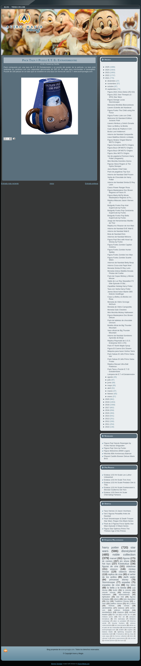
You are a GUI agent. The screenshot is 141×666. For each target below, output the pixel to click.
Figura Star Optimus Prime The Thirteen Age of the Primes (117, 530)
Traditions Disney (122, 601)
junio (109, 382)
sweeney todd (107, 634)
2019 (107, 402)
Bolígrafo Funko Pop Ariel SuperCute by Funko (117, 206)
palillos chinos (116, 603)
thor (107, 601)
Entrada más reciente (10, 183)
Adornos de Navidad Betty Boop (120, 263)
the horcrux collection (120, 636)
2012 (107, 421)
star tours (120, 640)
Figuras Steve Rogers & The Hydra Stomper (119, 165)
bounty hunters (118, 623)
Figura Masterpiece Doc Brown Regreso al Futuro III (120, 191)
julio (109, 380)
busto (115, 590)
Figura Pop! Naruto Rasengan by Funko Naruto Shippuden (117, 444)
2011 (107, 424)
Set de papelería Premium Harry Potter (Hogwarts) (120, 157)
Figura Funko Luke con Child (119, 115)
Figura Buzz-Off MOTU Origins (119, 148)
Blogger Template (56, 664)
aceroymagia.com (108, 630)
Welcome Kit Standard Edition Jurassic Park (119, 119)
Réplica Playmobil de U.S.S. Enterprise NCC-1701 (119, 342)
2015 (107, 413)
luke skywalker (129, 599)
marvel (113, 558)
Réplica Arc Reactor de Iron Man (120, 226)
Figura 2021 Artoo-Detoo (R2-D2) (121, 92)
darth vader (129, 577)
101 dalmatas (119, 619)
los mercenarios (120, 625)
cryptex (130, 630)
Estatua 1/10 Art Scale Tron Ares (117, 480)
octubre (110, 86)
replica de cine (115, 574)
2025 (107, 67)
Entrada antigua (91, 183)
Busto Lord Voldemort (116, 131)
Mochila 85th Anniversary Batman (118, 453)
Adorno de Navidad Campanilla (120, 134)
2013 (107, 419)
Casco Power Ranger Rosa (118, 187)
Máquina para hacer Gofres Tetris (121, 351)
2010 (107, 427)
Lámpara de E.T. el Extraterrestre (120, 374)
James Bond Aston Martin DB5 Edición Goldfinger (119, 293)
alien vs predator (119, 621)
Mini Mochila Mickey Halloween (120, 312)
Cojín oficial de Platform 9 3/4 (119, 129)
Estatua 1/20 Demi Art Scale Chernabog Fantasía (115, 493)
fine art (122, 617)
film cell (115, 614)
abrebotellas (107, 608)
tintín (131, 636)
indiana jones (107, 617)
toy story (130, 585)
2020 (107, 399)
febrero (110, 394)
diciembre (111, 81)
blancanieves (124, 594)
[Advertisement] (23, 162)
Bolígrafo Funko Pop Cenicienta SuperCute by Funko (120, 211)
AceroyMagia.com (83, 664)
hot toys (106, 564)
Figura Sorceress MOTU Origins (120, 145)
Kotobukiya (123, 564)
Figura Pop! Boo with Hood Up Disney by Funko (119, 241)
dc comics (107, 561)
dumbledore (107, 612)
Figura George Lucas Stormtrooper (116, 101)
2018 (107, 405)
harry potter (110, 547)
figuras (126, 558)
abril (109, 388)
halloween (106, 594)
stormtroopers (128, 627)
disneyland (128, 551)
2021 (107, 78)
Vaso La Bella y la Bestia (117, 126)
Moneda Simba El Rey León (118, 268)
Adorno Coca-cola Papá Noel (119, 265)
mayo (109, 385)
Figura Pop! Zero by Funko (115, 448)
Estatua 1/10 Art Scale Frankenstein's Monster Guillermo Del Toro (119, 488)
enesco (113, 569)
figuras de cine (110, 566)
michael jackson (109, 640)
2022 (107, 75)
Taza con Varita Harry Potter (118, 289)
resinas (112, 606)
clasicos (120, 612)
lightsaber (106, 597)
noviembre (111, 83)
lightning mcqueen (125, 632)
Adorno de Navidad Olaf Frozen (120, 174)
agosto (110, 377)
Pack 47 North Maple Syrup (118, 346)
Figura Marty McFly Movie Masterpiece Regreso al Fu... (119, 196)
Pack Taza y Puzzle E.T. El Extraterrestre (49, 60)
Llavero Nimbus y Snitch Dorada (120, 123)
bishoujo (126, 592)
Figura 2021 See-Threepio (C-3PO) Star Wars (119, 96)
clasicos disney (127, 571)
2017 (107, 407)
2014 (107, 416)
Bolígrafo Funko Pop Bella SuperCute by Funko (118, 217)
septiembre (112, 89)
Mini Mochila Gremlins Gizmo (119, 161)
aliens (116, 599)
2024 (107, 70)
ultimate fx (105, 638)
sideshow (130, 566)
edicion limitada (121, 610)
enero (110, 396)
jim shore (124, 561)
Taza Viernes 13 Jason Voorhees (117, 511)
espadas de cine (111, 585)
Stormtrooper (108, 582)
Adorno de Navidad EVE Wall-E (120, 228)
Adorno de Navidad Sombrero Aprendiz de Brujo (119, 336)
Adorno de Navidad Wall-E (118, 231)
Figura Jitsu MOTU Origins (118, 153)
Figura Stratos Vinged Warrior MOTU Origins (119, 141)
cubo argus (106, 636)
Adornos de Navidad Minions (119, 237)
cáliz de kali (131, 638)
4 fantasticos (120, 634)
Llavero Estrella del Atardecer (119, 107)
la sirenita (127, 590)
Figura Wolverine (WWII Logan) (117, 451)
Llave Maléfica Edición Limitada (120, 137)
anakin (121, 630)
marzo (110, 391)
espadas (126, 582)
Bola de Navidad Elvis (116, 234)
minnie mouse (108, 592)
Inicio (52, 183)
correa (126, 606)
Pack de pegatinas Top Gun (118, 172)
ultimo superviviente (118, 638)
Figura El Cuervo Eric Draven (119, 348)
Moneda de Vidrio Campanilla (119, 307)
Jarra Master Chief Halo (117, 169)
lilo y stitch (131, 603)
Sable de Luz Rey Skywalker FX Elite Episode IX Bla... (120, 282)
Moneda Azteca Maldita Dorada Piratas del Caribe (120, 272)
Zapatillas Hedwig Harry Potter (119, 286)
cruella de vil (127, 614)
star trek (120, 597)
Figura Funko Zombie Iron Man (120, 255)
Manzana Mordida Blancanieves (120, 105)
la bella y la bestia (116, 587)
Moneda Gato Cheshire (116, 310)
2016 (107, 410)
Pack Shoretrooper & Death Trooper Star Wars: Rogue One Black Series (118, 519)
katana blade (107, 632)
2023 (107, 72)
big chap (130, 634)
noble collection (124, 554)
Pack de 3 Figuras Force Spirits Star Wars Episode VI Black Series (119, 525)
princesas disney (118, 579)
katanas (121, 608)
